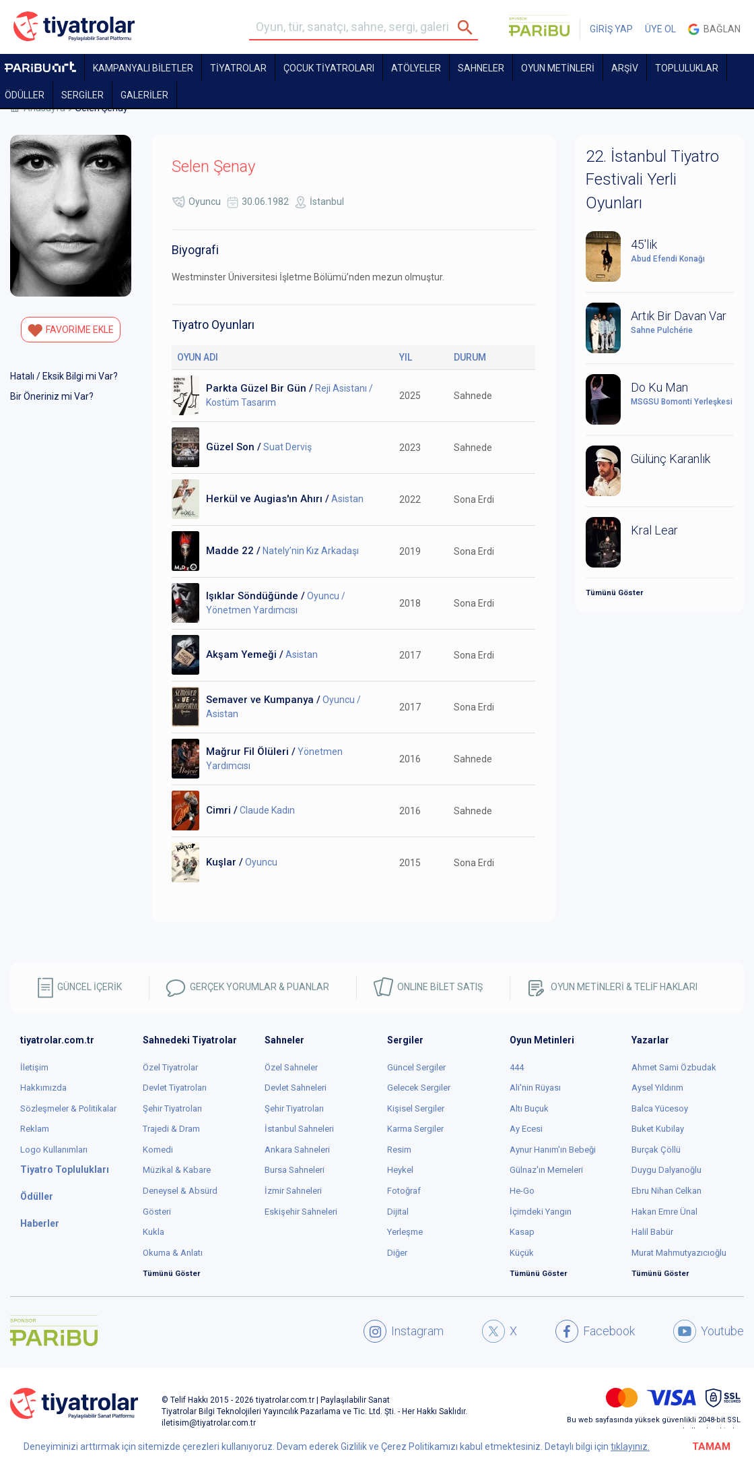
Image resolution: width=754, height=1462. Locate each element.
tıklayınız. (630, 1446)
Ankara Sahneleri (297, 1150)
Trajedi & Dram (171, 1129)
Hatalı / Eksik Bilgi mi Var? (64, 376)
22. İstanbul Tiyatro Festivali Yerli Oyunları (652, 179)
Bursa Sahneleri (294, 1170)
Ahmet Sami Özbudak (673, 1067)
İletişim (34, 1067)
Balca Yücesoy (659, 1108)
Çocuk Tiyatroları (328, 68)
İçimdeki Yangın (541, 1212)
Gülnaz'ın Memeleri (546, 1170)
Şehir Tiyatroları (172, 1108)
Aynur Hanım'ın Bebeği (553, 1150)
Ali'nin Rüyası (535, 1088)
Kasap (522, 1232)
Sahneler (481, 68)
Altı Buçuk (529, 1108)
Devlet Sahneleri (296, 1088)
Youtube (708, 1331)
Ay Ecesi (526, 1129)
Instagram (404, 1331)
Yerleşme (405, 1232)
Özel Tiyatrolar (170, 1067)
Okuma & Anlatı (173, 1253)
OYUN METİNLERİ (557, 68)
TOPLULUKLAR (686, 68)
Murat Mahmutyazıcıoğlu (678, 1253)
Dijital (398, 1212)
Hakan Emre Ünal (664, 1212)
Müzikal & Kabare (177, 1170)
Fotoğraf (404, 1191)
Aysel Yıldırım (657, 1088)
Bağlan (714, 29)
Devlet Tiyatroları (175, 1088)
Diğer (397, 1253)
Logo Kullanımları (54, 1150)
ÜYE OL (660, 29)
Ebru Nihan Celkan (666, 1191)
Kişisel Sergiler (415, 1108)
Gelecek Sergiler (418, 1088)
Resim (399, 1150)
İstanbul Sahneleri (299, 1129)
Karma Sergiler (415, 1129)
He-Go (522, 1191)
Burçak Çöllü (656, 1150)
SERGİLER (82, 95)
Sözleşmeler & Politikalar (68, 1108)
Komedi (158, 1150)
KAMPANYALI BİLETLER (143, 68)
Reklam (34, 1129)
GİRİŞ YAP (611, 29)
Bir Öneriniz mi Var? (52, 396)
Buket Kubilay (657, 1129)
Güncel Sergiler (416, 1067)
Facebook (595, 1331)
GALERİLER (144, 95)
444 (517, 1067)
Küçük (522, 1253)
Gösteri (157, 1212)
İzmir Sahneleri (293, 1191)
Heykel (400, 1170)
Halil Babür (652, 1232)
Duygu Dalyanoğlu (666, 1170)
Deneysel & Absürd (180, 1191)
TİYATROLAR (238, 68)
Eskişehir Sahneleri (301, 1212)
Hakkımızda (43, 1088)
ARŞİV (624, 68)
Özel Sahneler (291, 1067)
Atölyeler (416, 68)
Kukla (153, 1232)
